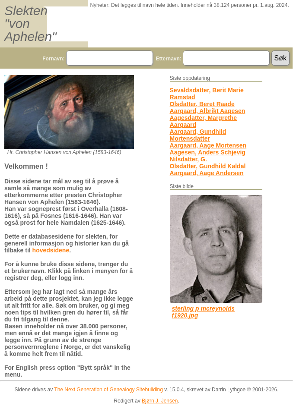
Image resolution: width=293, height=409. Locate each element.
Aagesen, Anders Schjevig (207, 152)
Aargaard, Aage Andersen (207, 173)
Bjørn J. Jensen (160, 401)
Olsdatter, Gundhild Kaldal (208, 166)
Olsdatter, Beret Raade (202, 104)
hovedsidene (51, 250)
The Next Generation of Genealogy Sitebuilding (108, 390)
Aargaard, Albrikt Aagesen (207, 110)
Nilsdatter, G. (188, 159)
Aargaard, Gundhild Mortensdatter (198, 135)
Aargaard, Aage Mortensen (208, 145)
